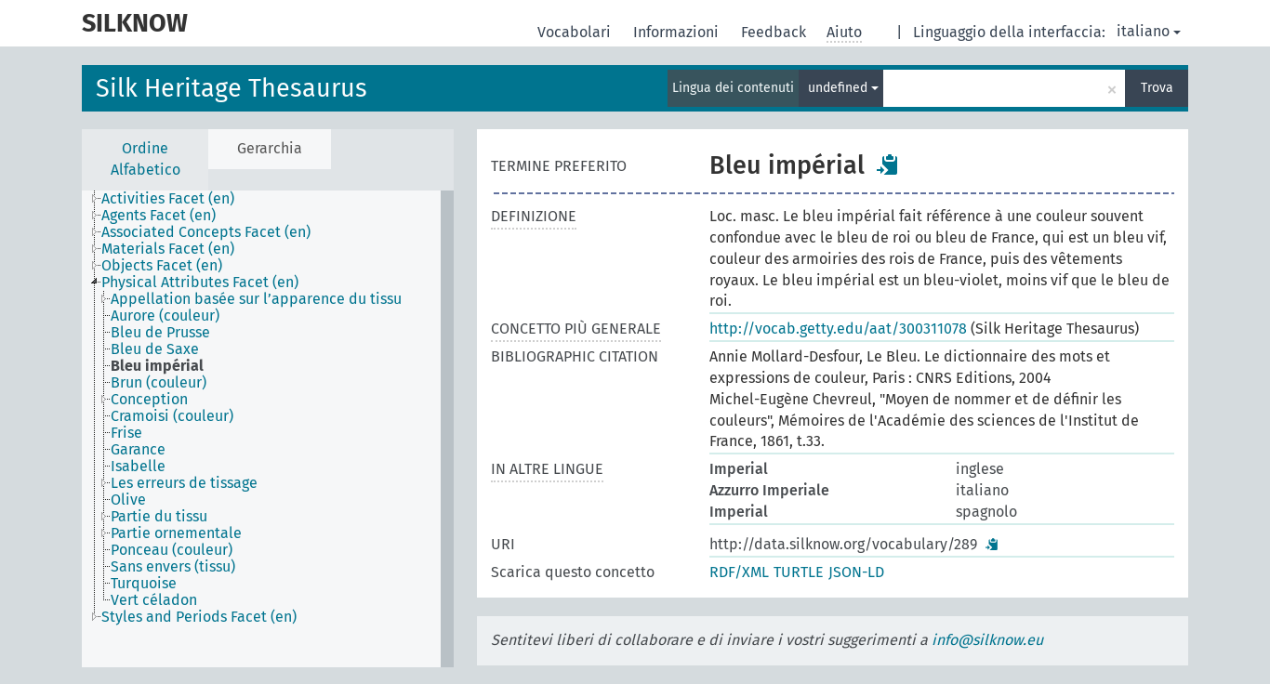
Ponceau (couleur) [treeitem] (171, 550)
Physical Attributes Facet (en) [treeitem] (199, 282)
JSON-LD (856, 572)
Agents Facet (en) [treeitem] (158, 215)
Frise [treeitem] (126, 433)
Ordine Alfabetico (145, 158)
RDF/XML (739, 572)
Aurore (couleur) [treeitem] (165, 316)
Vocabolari (576, 32)
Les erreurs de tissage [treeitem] (184, 483)
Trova (1157, 88)
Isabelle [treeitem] (138, 466)
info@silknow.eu (987, 640)
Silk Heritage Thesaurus (231, 88)
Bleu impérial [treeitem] (157, 366)
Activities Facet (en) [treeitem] (167, 199)
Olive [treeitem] (128, 500)
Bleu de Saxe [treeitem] (155, 349)
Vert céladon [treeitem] (154, 600)
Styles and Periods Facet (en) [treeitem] (199, 617)
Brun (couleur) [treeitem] (158, 383)
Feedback (775, 32)
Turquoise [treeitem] (144, 583)
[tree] (268, 429)
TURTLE (799, 572)
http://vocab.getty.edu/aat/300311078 (838, 328)
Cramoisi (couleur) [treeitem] (172, 416)
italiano (1149, 31)
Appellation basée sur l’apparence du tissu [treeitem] (256, 299)
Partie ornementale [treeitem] (176, 533)
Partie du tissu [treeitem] (159, 516)
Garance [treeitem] (138, 449)
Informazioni (677, 32)
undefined (843, 88)
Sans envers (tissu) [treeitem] (173, 567)
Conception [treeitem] (149, 399)
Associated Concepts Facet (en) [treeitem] (206, 232)
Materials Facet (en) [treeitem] (167, 249)
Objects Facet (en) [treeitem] (161, 265)
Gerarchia (269, 148)
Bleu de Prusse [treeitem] (160, 332)
